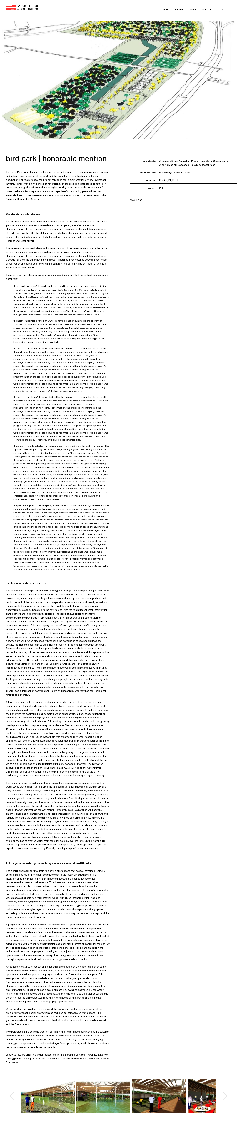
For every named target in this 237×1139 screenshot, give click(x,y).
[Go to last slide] (12, 1099)
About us (179, 9)
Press (193, 9)
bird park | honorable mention (56, 158)
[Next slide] (225, 1099)
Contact (206, 9)
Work (165, 9)
